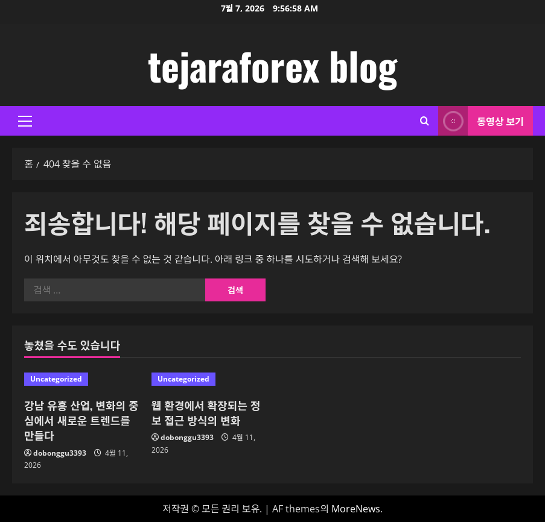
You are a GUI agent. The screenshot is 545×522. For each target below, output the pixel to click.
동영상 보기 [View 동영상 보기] (481, 121)
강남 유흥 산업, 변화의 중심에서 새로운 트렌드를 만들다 (81, 420)
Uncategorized (56, 379)
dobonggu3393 (59, 453)
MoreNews (355, 508)
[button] (25, 121)
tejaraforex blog (272, 65)
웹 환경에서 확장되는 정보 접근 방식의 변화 (206, 412)
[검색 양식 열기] (424, 121)
